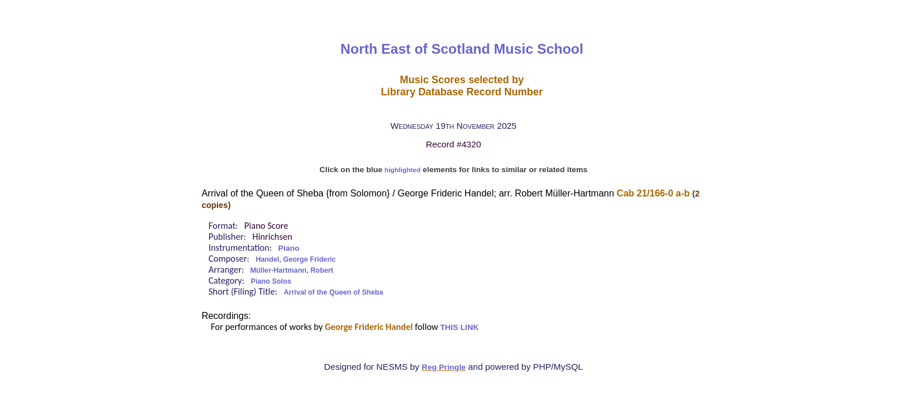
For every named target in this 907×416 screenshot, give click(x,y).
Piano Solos (271, 281)
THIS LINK (459, 327)
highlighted (403, 169)
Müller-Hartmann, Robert (291, 270)
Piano (289, 248)
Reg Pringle (444, 367)
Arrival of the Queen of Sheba (333, 292)
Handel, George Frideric (296, 259)
